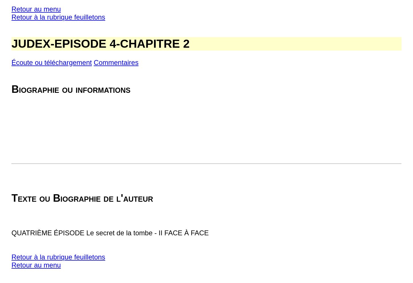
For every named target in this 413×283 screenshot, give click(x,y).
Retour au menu (36, 9)
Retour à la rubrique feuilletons (58, 17)
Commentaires (116, 62)
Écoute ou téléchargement (51, 62)
